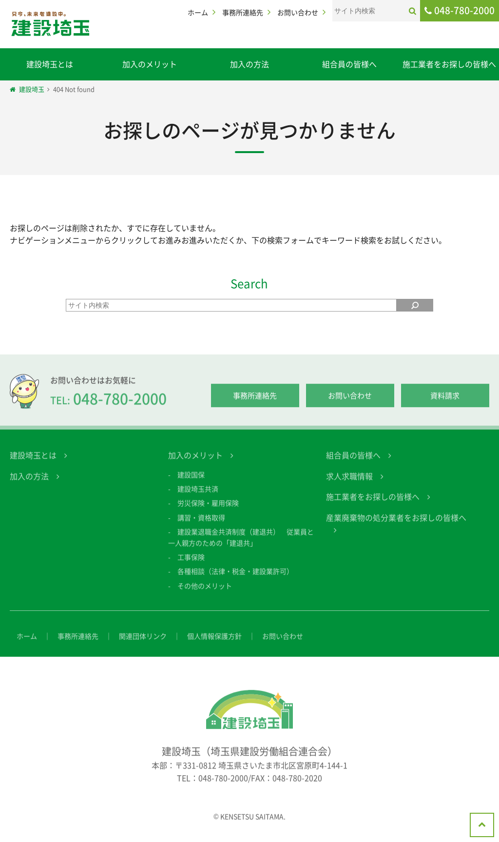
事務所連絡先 (242, 12)
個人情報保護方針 (214, 643)
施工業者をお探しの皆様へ (449, 64)
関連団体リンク (143, 643)
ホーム (198, 12)
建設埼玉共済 (197, 496)
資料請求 (445, 403)
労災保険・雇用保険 (208, 510)
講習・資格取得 (201, 524)
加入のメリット (149, 64)
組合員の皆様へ (349, 64)
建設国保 (191, 482)
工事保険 (191, 564)
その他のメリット (204, 593)
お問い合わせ (297, 12)
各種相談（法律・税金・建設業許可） (235, 579)
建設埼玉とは (49, 64)
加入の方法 (249, 64)
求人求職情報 (349, 483)
